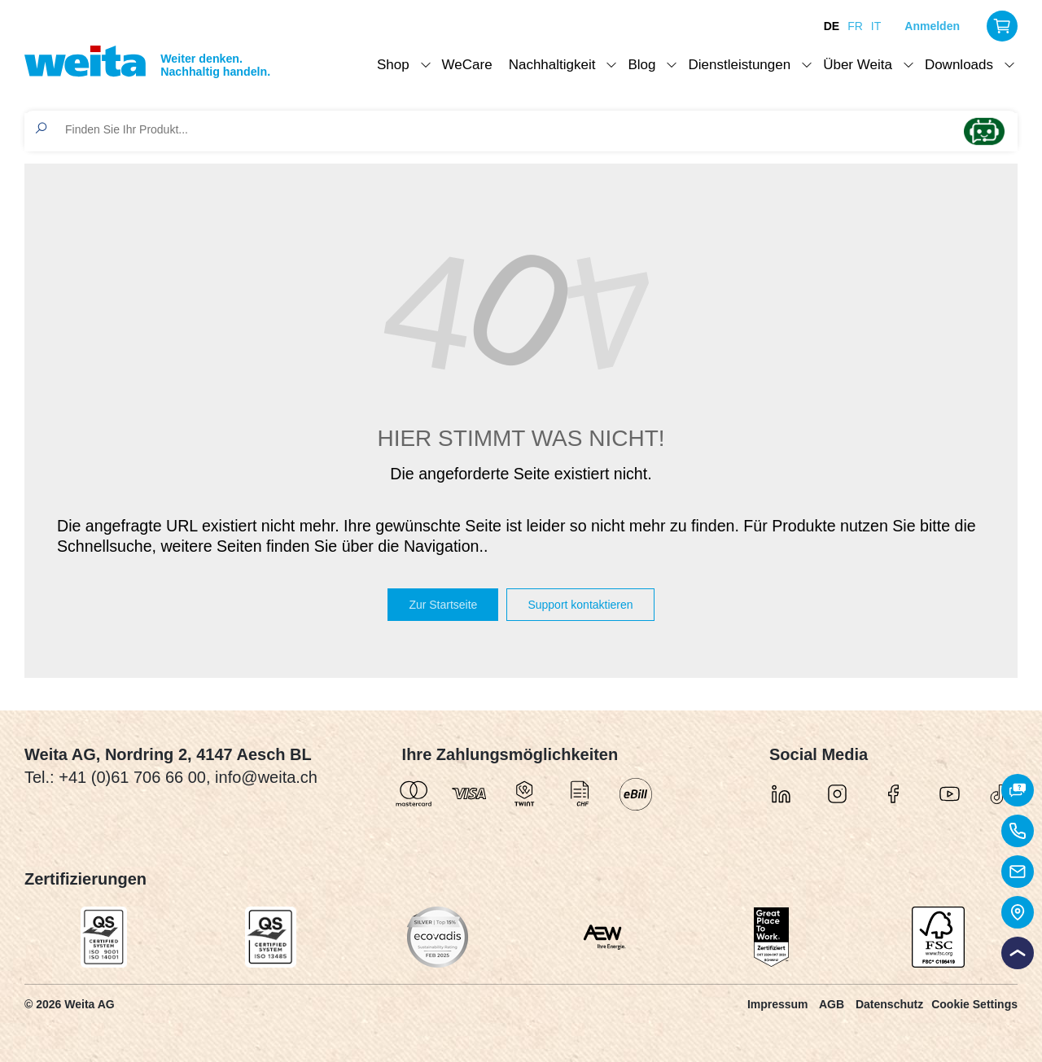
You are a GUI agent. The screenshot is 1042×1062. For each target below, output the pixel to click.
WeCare (467, 64)
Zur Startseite (443, 604)
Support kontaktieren (580, 604)
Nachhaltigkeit (552, 64)
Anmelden (932, 26)
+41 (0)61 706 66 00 (132, 778)
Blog (641, 64)
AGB (831, 1004)
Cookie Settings (974, 1004)
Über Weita (857, 64)
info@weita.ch (266, 778)
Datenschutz (889, 1004)
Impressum (777, 1004)
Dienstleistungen (739, 64)
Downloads (959, 64)
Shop (393, 64)
